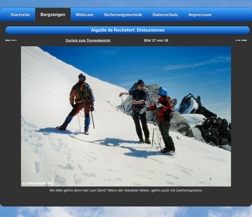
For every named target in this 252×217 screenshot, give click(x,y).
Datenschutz (165, 14)
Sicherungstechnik (123, 14)
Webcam (84, 14)
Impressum (199, 14)
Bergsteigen (52, 14)
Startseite (20, 14)
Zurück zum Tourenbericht (88, 40)
